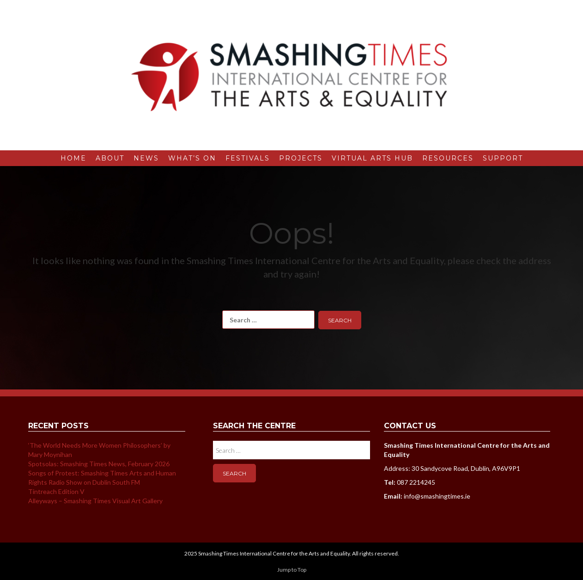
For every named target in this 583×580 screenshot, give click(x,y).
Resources (448, 158)
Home (73, 158)
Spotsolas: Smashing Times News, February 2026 (99, 464)
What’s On (192, 158)
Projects (300, 158)
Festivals (247, 158)
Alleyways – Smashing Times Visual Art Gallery (95, 501)
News (146, 158)
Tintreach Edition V (56, 491)
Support (503, 158)
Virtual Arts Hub (372, 158)
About (110, 158)
